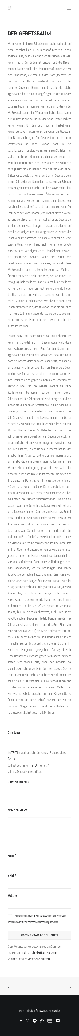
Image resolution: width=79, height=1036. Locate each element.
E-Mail (12, 875)
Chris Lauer (14, 732)
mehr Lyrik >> (24, 782)
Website (12, 895)
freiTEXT (12, 752)
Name (12, 855)
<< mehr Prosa (13, 782)
